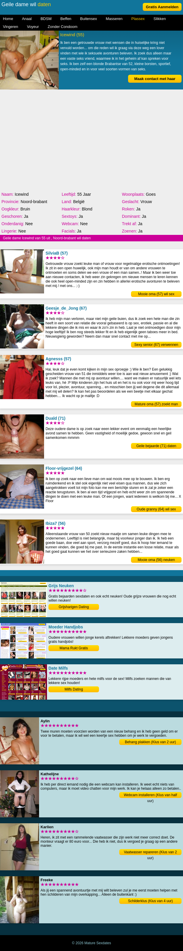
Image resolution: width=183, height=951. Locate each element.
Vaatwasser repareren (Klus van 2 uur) (150, 852)
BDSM (46, 18)
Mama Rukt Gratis (74, 648)
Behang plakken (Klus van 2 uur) (150, 742)
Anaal (27, 18)
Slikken (160, 18)
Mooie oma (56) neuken (156, 560)
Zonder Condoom (62, 26)
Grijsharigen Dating (74, 607)
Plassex (138, 18)
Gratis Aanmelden (162, 7)
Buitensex (88, 18)
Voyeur (33, 26)
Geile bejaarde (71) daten (156, 446)
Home (8, 18)
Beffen (66, 18)
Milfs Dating (74, 689)
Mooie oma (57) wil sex (156, 294)
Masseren (114, 18)
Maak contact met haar (154, 79)
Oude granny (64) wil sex (156, 509)
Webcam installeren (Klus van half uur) (150, 795)
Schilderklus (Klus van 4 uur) (150, 901)
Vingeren (10, 26)
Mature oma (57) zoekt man (156, 404)
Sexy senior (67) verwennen (156, 345)
